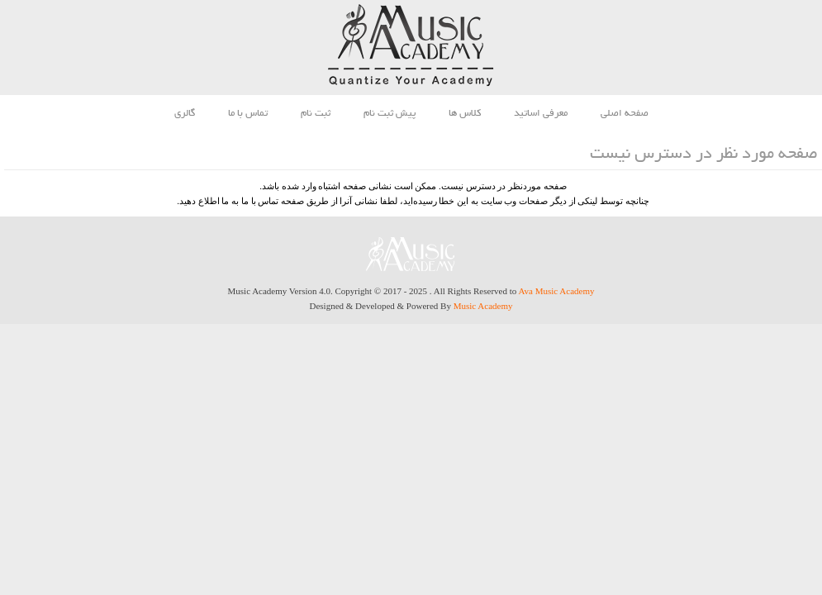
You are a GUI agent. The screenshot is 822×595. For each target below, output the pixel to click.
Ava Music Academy (556, 291)
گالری (184, 113)
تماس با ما (248, 113)
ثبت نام (315, 113)
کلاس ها (465, 113)
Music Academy (483, 306)
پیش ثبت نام (389, 113)
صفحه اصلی (625, 113)
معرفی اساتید (541, 113)
